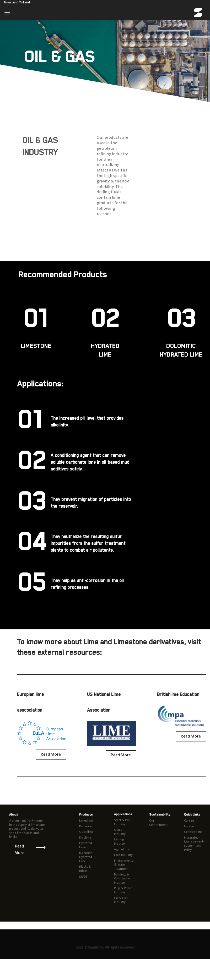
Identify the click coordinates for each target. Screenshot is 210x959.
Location (190, 826)
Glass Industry (120, 832)
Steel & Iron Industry (122, 822)
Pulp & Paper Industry (123, 890)
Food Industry (123, 855)
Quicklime (86, 832)
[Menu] (7, 12)
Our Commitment (158, 822)
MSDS (83, 876)
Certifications (193, 832)
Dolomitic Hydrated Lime (85, 857)
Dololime (85, 837)
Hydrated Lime (85, 845)
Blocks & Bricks (85, 868)
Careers (189, 820)
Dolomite (85, 826)
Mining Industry (120, 841)
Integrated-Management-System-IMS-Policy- (194, 843)
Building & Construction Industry (123, 878)
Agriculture (121, 849)
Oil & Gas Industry (121, 900)
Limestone (86, 820)
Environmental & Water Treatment (124, 864)
